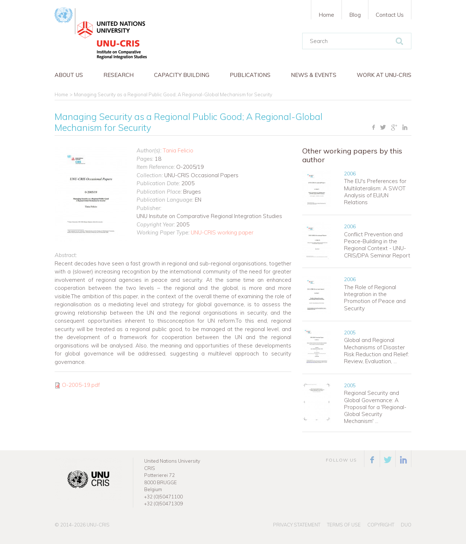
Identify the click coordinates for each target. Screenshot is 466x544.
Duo (406, 525)
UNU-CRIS (98, 525)
